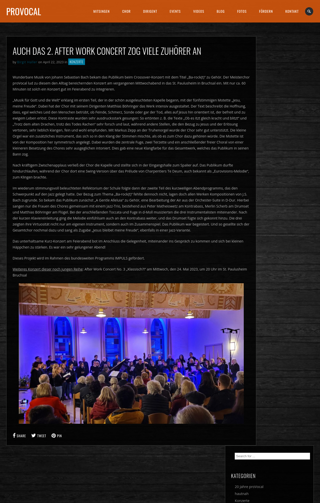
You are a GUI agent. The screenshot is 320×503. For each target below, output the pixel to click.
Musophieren (273, 98)
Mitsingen (101, 11)
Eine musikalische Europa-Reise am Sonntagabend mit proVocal (285, 231)
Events (175, 11)
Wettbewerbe (273, 119)
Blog (221, 11)
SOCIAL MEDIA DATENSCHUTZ (266, 477)
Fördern (266, 11)
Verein (267, 112)
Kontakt (292, 11)
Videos (198, 11)
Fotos (242, 11)
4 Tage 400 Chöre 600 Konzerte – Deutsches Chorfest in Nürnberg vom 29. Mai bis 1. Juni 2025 (286, 207)
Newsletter (271, 105)
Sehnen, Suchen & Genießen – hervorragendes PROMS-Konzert (285, 169)
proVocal (23, 11)
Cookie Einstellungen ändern (30, 477)
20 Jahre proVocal (276, 77)
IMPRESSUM (98, 477)
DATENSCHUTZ (177, 477)
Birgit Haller (27, 62)
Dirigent (150, 11)
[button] (11, 492)
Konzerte (77, 61)
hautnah (269, 84)
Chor (126, 11)
